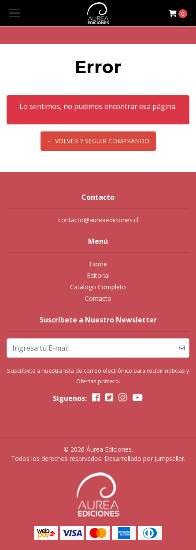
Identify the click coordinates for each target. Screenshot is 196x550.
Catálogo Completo (98, 287)
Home (98, 264)
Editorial (98, 275)
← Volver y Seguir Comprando (98, 141)
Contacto (98, 298)
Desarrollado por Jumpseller (144, 458)
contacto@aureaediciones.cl (98, 220)
